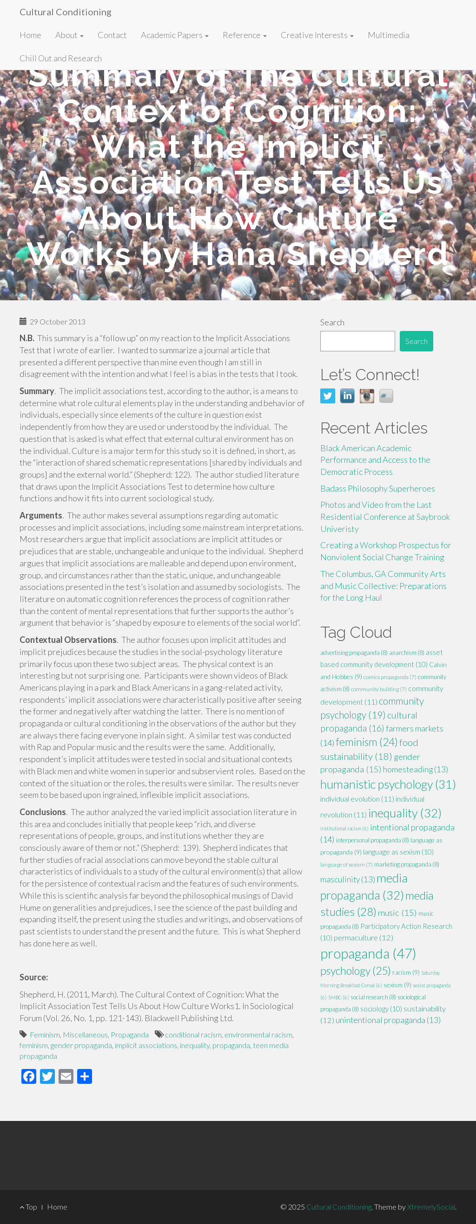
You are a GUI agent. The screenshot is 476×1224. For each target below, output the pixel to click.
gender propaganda (81, 1045)
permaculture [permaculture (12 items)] (363, 937)
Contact (112, 35)
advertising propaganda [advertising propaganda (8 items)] (354, 652)
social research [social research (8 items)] (373, 997)
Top (28, 1206)
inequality (195, 1045)
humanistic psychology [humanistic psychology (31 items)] (388, 784)
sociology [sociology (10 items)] (381, 1008)
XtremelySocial (431, 1206)
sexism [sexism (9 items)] (397, 985)
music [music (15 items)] (397, 912)
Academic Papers (175, 35)
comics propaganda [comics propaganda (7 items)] (390, 677)
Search (332, 322)
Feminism (45, 1034)
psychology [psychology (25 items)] (355, 970)
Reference (245, 35)
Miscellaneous (85, 1034)
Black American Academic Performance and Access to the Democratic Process (375, 460)
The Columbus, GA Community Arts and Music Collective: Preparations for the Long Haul (383, 585)
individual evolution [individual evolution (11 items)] (357, 798)
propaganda (231, 1045)
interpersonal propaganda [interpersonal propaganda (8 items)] (372, 840)
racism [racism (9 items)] (406, 972)
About (69, 35)
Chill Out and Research (61, 58)
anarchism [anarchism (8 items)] (406, 652)
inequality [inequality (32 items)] (405, 813)
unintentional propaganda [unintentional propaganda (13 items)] (388, 1020)
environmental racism (258, 1034)
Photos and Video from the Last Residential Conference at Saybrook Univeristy (385, 516)
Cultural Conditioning (66, 11)
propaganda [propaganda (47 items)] (368, 953)
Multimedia (389, 35)
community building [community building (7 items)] (379, 689)
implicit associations (146, 1045)
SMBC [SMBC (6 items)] (338, 997)
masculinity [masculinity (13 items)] (347, 879)
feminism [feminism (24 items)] (367, 741)
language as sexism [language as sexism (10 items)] (398, 852)
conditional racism (193, 1034)
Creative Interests (317, 35)
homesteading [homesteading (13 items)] (415, 769)
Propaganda (130, 1034)
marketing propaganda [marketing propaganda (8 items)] (406, 864)
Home (30, 35)
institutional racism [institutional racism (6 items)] (344, 828)
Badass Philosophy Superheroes (377, 488)
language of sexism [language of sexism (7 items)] (346, 864)
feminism (34, 1045)
